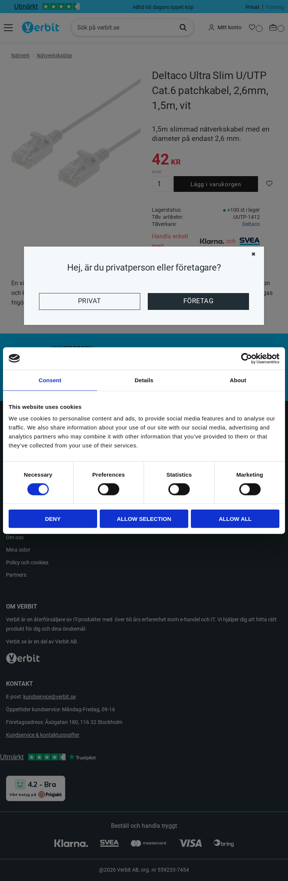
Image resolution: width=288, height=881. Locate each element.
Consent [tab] (50, 380)
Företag (198, 301)
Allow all (235, 519)
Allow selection (144, 519)
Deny (53, 519)
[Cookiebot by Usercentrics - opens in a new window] (246, 358)
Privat (89, 301)
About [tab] (238, 380)
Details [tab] (144, 380)
